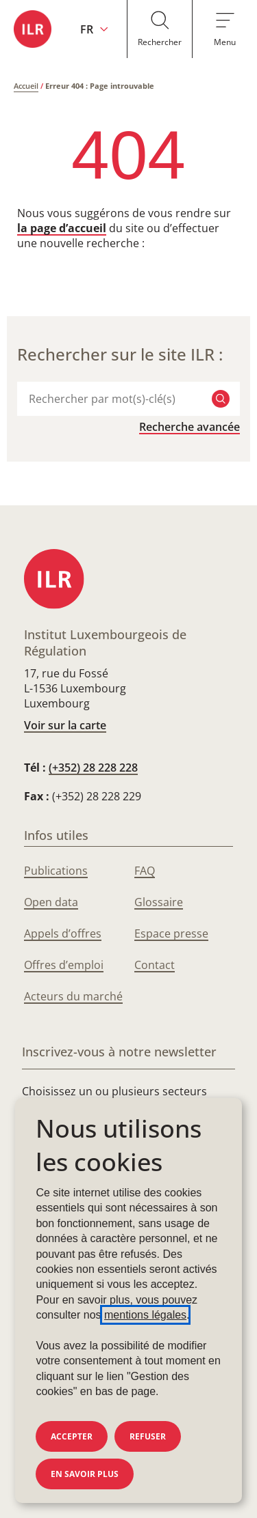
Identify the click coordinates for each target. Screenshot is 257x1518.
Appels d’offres (62, 933)
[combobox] (113, 399)
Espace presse (171, 933)
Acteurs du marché (73, 996)
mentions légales (145, 1315)
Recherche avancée (189, 426)
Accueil (26, 86)
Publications (56, 870)
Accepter (72, 1436)
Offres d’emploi (63, 964)
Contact (154, 964)
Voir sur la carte (65, 725)
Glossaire (158, 902)
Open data (51, 902)
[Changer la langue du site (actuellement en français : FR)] (94, 29)
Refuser (148, 1436)
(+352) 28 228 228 (93, 767)
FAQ (144, 870)
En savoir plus (85, 1474)
